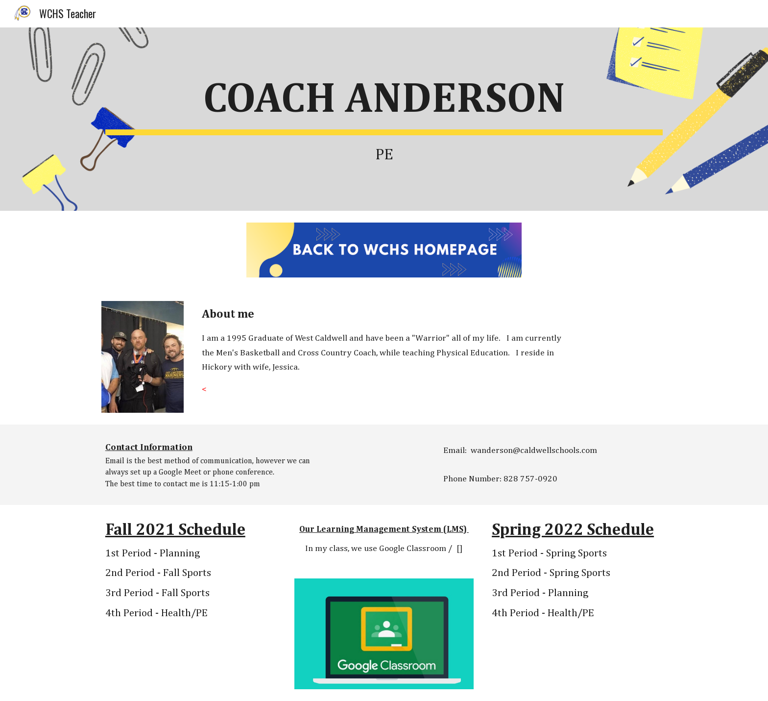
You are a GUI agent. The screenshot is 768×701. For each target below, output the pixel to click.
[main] (384, 119)
